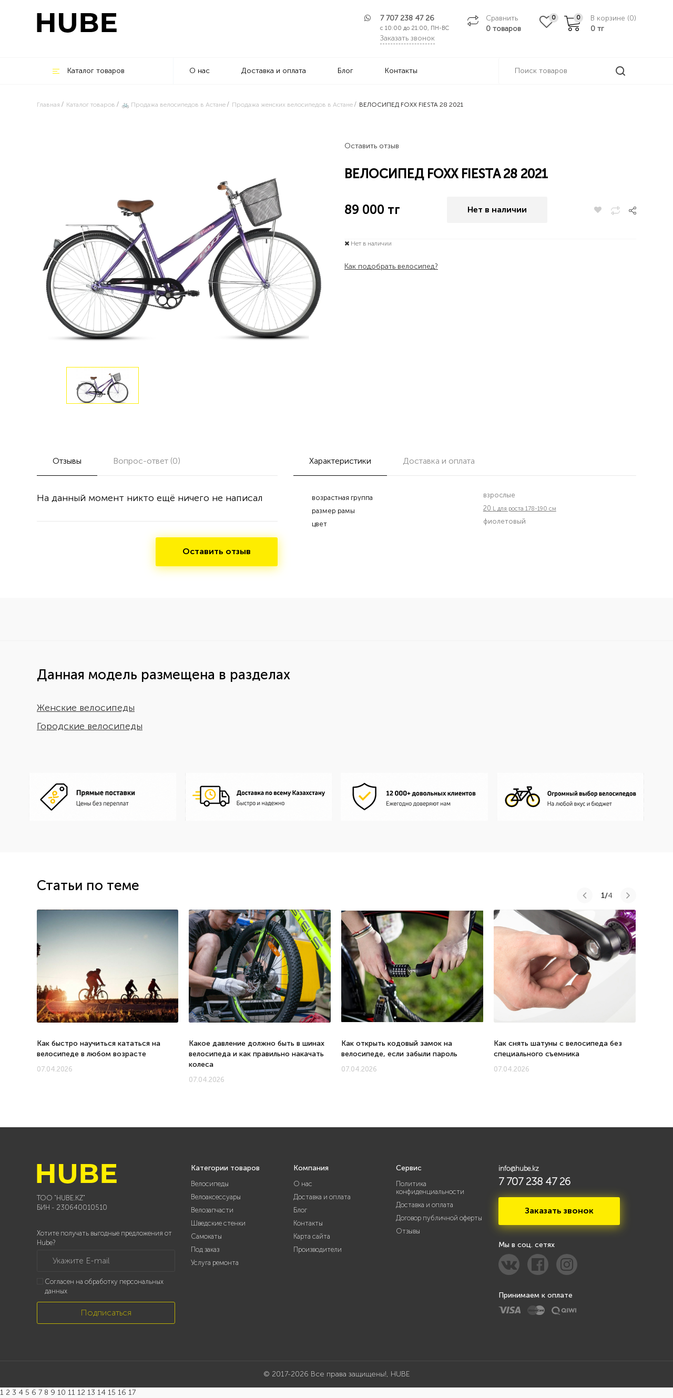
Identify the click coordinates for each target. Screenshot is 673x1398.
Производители (317, 1249)
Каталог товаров (89, 70)
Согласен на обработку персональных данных (104, 1286)
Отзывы (408, 1231)
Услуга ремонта (215, 1263)
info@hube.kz (518, 1168)
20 (519, 508)
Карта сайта (311, 1236)
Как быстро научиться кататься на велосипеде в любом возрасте (98, 1048)
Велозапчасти (212, 1210)
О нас (199, 70)
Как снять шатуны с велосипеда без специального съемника (558, 1048)
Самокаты (206, 1236)
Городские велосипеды (89, 726)
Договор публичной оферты (439, 1218)
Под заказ (205, 1249)
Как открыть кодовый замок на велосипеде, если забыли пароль (399, 1048)
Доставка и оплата (273, 70)
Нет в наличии (497, 210)
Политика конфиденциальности (430, 1188)
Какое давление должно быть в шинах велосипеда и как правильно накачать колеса (256, 1054)
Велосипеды (210, 1184)
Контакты (401, 70)
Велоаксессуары (216, 1197)
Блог (345, 70)
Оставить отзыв (371, 145)
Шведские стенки (218, 1223)
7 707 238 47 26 (407, 18)
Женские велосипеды (86, 707)
